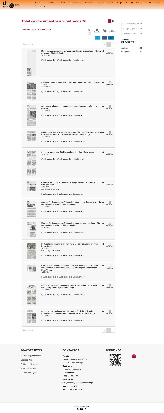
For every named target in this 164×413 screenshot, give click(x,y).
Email (104, 31)
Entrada (38, 3)
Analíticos (131, 48)
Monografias (131, 52)
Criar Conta (141, 3)
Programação (75, 3)
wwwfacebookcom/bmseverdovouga (78, 383)
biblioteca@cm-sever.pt (72, 369)
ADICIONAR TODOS (29, 30)
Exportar (97, 30)
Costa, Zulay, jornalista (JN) (50, 251)
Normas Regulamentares (31, 356)
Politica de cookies (28, 368)
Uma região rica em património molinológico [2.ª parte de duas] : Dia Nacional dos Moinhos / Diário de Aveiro (70, 224)
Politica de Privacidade (30, 364)
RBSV (62, 3)
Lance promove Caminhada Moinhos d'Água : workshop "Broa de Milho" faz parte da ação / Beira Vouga (69, 286)
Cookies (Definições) (29, 373)
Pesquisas (122, 3)
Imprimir (112, 31)
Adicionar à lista (49, 60)
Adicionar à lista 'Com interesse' (72, 60)
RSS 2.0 (89, 31)
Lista (155, 3)
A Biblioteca (50, 3)
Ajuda (42, 6)
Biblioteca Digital (105, 3)
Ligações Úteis (27, 360)
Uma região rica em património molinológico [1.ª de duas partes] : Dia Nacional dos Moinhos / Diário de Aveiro (71, 203)
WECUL (86, 406)
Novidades (89, 3)
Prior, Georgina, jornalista (50, 189)
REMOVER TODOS (44, 30)
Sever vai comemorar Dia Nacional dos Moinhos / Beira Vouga (67, 152)
